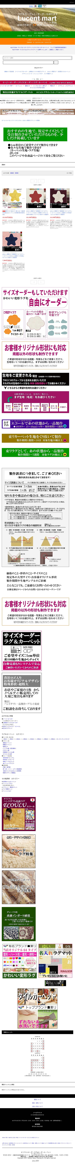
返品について (45, 1143)
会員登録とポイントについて (15, 1143)
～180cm (24, 739)
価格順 (12, 173)
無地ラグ (27, 85)
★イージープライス (8, 763)
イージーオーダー (8, 719)
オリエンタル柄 (7, 754)
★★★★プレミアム (8, 757)
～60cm (4, 739)
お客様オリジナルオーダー (10, 722)
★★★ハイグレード (8, 759)
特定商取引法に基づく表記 (54, 1143)
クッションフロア (38, 73)
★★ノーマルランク (8, 761)
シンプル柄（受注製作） (10, 748)
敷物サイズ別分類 (9, 71)
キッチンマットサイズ (63, 739)
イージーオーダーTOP (6, 85)
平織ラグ (52, 85)
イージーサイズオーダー (21, 71)
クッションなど (6, 791)
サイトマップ (5, 1144)
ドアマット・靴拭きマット (9, 787)
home (3, 1137)
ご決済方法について (26, 1143)
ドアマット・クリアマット (65, 85)
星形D (38, 120)
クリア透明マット (48, 73)
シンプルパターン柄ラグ (40, 85)
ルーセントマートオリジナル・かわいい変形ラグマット (20, 120)
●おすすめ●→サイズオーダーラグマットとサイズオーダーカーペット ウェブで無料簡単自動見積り (37, 47)
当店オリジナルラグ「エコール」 (11, 726)
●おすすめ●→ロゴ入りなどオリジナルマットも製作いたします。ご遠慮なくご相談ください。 (37, 49)
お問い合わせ (5, 1143)
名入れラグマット (7, 728)
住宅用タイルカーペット (64, 71)
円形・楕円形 (6, 767)
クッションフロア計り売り (37, 87)
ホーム (3, 120)
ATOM (13, 1144)
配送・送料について (36, 1143)
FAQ (17, 1137)
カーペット (19, 85)
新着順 (16, 173)
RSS (10, 1144)
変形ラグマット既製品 (9, 772)
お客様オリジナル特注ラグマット (37, 71)
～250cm (38, 739)
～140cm (17, 739)
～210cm (31, 739)
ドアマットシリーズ (27, 73)
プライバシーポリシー (66, 1143)
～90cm (11, 739)
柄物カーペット (7, 744)
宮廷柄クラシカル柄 (8, 752)
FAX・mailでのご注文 (10, 1137)
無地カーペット (7, 743)
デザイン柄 (6, 750)
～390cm (52, 739)
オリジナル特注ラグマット (33, 1137)
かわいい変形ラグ (52, 71)
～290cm (45, 739)
